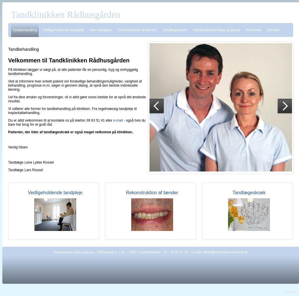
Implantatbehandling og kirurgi (216, 30)
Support (290, 292)
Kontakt (274, 30)
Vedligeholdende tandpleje (63, 30)
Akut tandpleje (101, 30)
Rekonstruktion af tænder (137, 30)
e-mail (118, 120)
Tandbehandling (25, 30)
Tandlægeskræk (175, 30)
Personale (254, 30)
